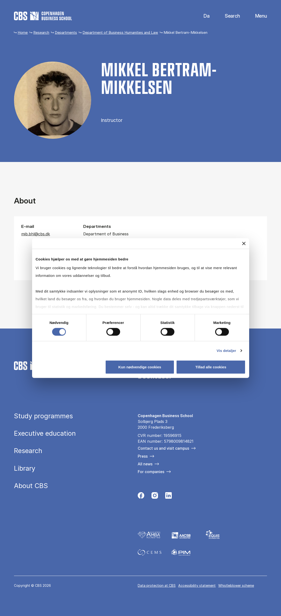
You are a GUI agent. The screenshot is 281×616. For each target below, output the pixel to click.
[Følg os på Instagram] (154, 496)
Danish (202, 16)
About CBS (31, 486)
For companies (151, 471)
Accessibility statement (197, 585)
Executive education (45, 433)
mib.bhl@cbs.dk (35, 233)
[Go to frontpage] (43, 16)
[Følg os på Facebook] (141, 496)
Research (41, 32)
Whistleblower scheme (236, 585)
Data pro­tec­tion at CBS (157, 585)
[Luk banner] (244, 243)
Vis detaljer (226, 350)
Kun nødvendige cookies (139, 367)
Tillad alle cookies (210, 367)
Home (23, 32)
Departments (66, 32)
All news (145, 464)
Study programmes (43, 416)
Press (143, 456)
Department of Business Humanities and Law (120, 32)
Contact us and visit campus (163, 448)
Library (24, 468)
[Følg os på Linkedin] (168, 496)
